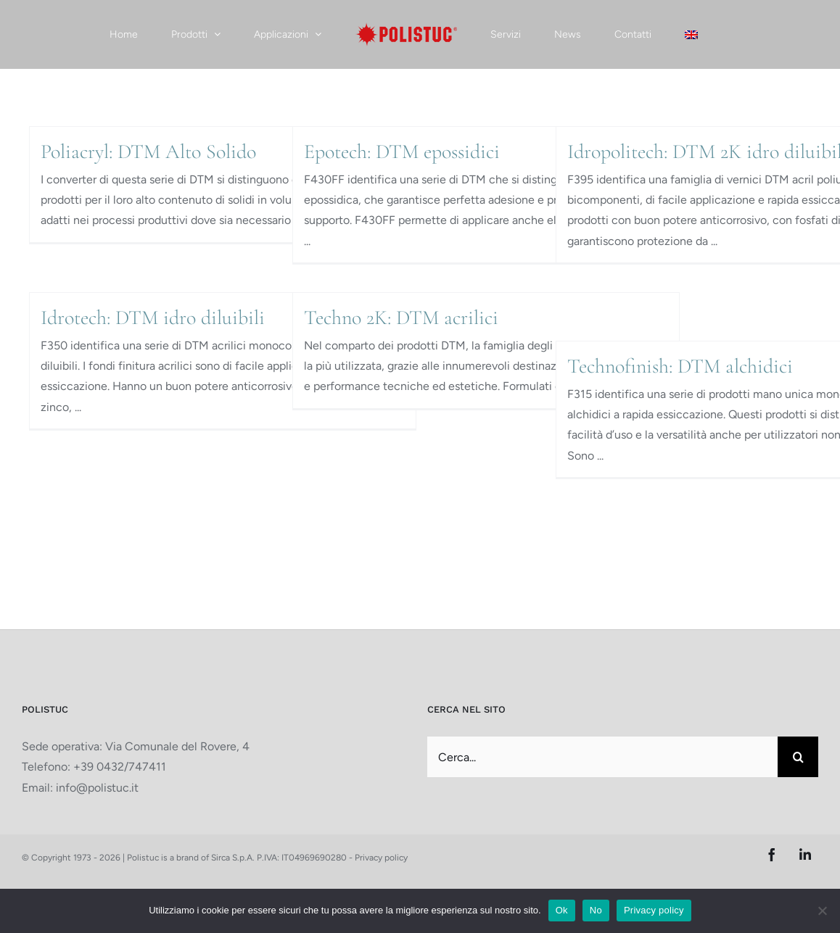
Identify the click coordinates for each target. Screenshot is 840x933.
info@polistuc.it (97, 788)
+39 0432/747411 (119, 767)
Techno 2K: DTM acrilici (401, 317)
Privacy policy (381, 858)
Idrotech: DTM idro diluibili (153, 317)
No (596, 910)
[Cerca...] (602, 757)
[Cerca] (798, 757)
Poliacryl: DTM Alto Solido (148, 151)
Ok (562, 910)
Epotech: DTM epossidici (402, 151)
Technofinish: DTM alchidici (680, 366)
